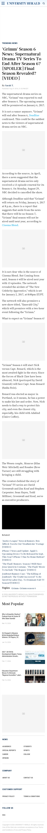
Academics (6, 746)
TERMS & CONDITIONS (32, 796)
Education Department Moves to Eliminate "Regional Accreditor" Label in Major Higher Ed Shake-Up (12, 673)
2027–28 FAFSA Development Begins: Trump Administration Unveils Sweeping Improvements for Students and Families (12, 654)
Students (28, 746)
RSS (3, 815)
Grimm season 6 (28, 588)
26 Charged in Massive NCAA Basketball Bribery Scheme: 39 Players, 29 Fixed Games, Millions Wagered (10, 635)
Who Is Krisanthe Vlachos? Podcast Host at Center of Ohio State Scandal (11, 616)
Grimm (14, 588)
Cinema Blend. (10, 225)
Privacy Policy (26, 830)
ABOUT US (6, 778)
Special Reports (9, 750)
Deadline (34, 115)
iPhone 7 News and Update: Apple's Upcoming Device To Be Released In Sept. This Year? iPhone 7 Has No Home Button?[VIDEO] (23, 555)
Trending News (10, 43)
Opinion (5, 758)
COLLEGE (27, 754)
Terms (41, 827)
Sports (27, 750)
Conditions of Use (11, 830)
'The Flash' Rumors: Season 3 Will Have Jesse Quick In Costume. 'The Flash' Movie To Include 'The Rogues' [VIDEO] (23, 566)
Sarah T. (9, 85)
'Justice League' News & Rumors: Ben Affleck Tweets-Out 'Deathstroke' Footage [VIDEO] (23, 543)
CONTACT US (28, 778)
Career (5, 754)
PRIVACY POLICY (8, 796)
